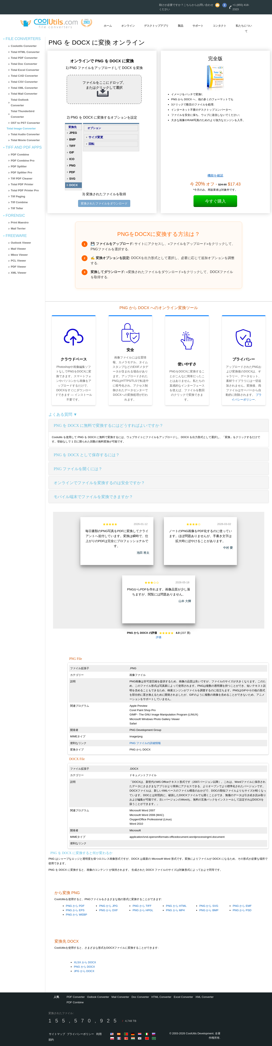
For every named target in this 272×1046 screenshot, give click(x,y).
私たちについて (244, 28)
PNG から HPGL (143, 910)
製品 (180, 25)
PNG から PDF (75, 905)
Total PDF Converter (24, 57)
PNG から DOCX (84, 966)
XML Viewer (18, 272)
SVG (72, 178)
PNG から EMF (242, 905)
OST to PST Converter (25, 122)
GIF (71, 152)
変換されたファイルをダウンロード (104, 203)
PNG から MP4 (175, 910)
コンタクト (219, 25)
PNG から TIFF (142, 905)
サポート (197, 25)
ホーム (108, 25)
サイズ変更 (96, 137)
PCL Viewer (18, 260)
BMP (72, 139)
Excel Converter (183, 996)
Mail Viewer (18, 248)
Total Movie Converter (25, 140)
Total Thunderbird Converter (22, 114)
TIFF (72, 146)
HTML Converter (161, 996)
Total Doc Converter (24, 63)
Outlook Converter (98, 996)
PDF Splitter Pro (21, 172)
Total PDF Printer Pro (25, 190)
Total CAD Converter (24, 75)
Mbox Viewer (19, 254)
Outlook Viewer (21, 242)
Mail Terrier (18, 228)
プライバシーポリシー (80, 1034)
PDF (72, 172)
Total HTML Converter (25, 52)
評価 (158, 637)
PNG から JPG (108, 905)
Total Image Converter (21, 128)
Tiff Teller (17, 208)
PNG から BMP (208, 910)
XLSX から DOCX (85, 962)
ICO (72, 159)
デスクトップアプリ (156, 25)
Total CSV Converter (24, 81)
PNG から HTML (176, 905)
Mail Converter (120, 996)
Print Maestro (20, 222)
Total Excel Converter (25, 69)
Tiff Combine (19, 202)
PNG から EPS (75, 910)
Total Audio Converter (25, 134)
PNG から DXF (108, 910)
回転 (91, 143)
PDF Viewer (18, 266)
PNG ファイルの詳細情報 (145, 743)
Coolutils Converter (24, 46)
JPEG (73, 132)
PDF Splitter (19, 166)
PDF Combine (20, 154)
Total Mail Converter (24, 93)
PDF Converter (76, 996)
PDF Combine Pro (22, 160)
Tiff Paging (18, 196)
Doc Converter (140, 996)
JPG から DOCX (84, 971)
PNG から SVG (208, 905)
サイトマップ (57, 1034)
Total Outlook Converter (20, 102)
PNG (72, 165)
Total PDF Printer (22, 184)
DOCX (73, 185)
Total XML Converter (24, 87)
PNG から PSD (242, 910)
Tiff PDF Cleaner (21, 178)
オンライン (128, 25)
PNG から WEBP (76, 914)
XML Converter (204, 996)
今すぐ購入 (215, 201)
